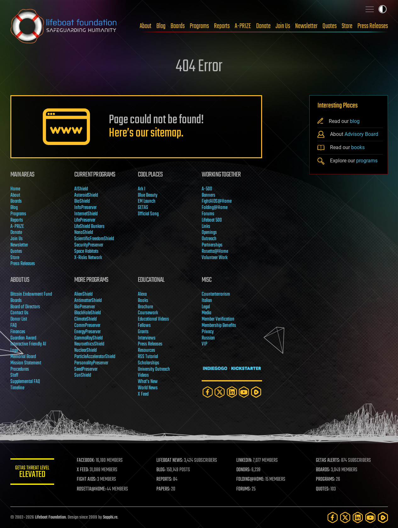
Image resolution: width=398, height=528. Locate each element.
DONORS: (243, 470)
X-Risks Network (88, 258)
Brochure (145, 307)
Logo (14, 350)
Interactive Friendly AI (28, 344)
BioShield (81, 201)
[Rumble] (256, 391)
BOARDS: (323, 470)
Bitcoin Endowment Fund (31, 294)
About (145, 26)
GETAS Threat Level (32, 472)
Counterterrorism (215, 294)
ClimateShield (85, 319)
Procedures (19, 369)
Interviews (146, 338)
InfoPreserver (85, 208)
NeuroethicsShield (89, 344)
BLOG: (161, 470)
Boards (178, 26)
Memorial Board (23, 357)
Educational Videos (153, 319)
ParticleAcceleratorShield (94, 357)
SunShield (82, 375)
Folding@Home (214, 208)
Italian (206, 301)
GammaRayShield (88, 338)
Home (15, 189)
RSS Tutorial (148, 357)
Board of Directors (25, 307)
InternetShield (85, 214)
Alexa (142, 294)
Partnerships (211, 245)
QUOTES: (322, 489)
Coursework (148, 313)
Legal (205, 307)
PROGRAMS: (325, 479)
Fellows (144, 326)
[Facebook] (207, 391)
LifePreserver (84, 220)
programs (367, 161)
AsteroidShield (86, 195)
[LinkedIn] (232, 391)
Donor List (18, 319)
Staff (14, 375)
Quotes (329, 26)
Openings (208, 233)
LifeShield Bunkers (89, 227)
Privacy (207, 332)
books (358, 147)
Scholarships (148, 363)
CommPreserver (87, 326)
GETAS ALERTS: (328, 460)
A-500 (206, 189)
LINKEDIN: (244, 460)
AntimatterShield (87, 301)
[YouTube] (244, 391)
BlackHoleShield (87, 313)
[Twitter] (220, 391)
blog (355, 121)
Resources (146, 350)
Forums (207, 214)
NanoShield (83, 233)
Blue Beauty (147, 195)
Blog (160, 26)
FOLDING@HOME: (250, 479)
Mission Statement (25, 363)
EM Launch (146, 201)
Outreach (208, 239)
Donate (263, 26)
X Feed (143, 394)
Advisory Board (361, 134)
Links (205, 227)
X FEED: (83, 470)
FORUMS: (243, 489)
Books (143, 301)
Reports (222, 26)
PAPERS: (164, 489)
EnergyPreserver (87, 332)
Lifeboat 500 (211, 220)
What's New (148, 382)
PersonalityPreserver (91, 363)
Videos (143, 375)
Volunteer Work (214, 258)
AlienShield (83, 294)
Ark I (141, 189)
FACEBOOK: (86, 460)
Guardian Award (23, 338)
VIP (204, 344)
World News (148, 388)
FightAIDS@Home (216, 201)
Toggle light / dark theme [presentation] (382, 9)
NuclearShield (85, 350)
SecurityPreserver (88, 245)
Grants (143, 332)
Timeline (17, 388)
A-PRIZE (243, 26)
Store (347, 26)
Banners (208, 195)
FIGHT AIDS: (87, 479)
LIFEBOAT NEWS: (170, 460)
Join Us (283, 26)
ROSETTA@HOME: (91, 489)
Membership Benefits (218, 326)
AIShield (80, 189)
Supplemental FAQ (25, 382)
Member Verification (217, 319)
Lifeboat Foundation (50, 517)
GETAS (143, 208)
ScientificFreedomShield (94, 239)
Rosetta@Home (214, 251)
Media (206, 313)
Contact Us (19, 313)
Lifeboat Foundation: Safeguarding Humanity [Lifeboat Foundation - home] (63, 26)
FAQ (13, 326)
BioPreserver (84, 307)
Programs (199, 26)
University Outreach (154, 369)
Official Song (148, 214)
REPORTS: (164, 479)
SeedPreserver (85, 369)
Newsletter (306, 26)
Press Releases (372, 26)
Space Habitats (86, 251)
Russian (208, 338)
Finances (17, 332)
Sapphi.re (110, 517)
